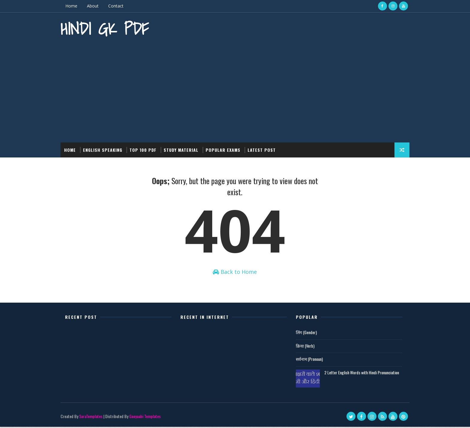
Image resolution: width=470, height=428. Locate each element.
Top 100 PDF (145, 150)
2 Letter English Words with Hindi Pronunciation (359, 373)
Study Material (183, 150)
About (95, 6)
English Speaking (104, 150)
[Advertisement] (235, 91)
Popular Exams (225, 150)
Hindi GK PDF (107, 28)
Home (73, 6)
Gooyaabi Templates (147, 417)
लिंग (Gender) (304, 333)
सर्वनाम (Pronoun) (307, 360)
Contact (118, 6)
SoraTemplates (93, 417)
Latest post (264, 150)
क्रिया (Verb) (303, 347)
